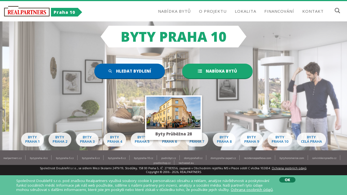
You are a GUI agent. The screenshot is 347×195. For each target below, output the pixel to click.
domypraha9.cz (193, 158)
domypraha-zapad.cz (223, 158)
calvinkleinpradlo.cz (324, 158)
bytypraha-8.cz (117, 158)
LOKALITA (245, 11)
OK (287, 179)
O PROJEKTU (213, 11)
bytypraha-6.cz (91, 158)
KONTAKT (313, 11)
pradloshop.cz (162, 163)
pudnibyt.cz (168, 158)
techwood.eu (186, 163)
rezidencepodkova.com (257, 158)
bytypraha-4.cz (39, 158)
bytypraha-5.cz (65, 158)
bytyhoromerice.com (291, 158)
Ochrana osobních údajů (289, 168)
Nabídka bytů (217, 71)
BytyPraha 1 (32, 139)
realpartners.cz (12, 158)
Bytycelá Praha (311, 139)
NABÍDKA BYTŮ (174, 11)
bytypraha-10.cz (143, 158)
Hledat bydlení (129, 71)
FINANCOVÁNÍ (279, 11)
